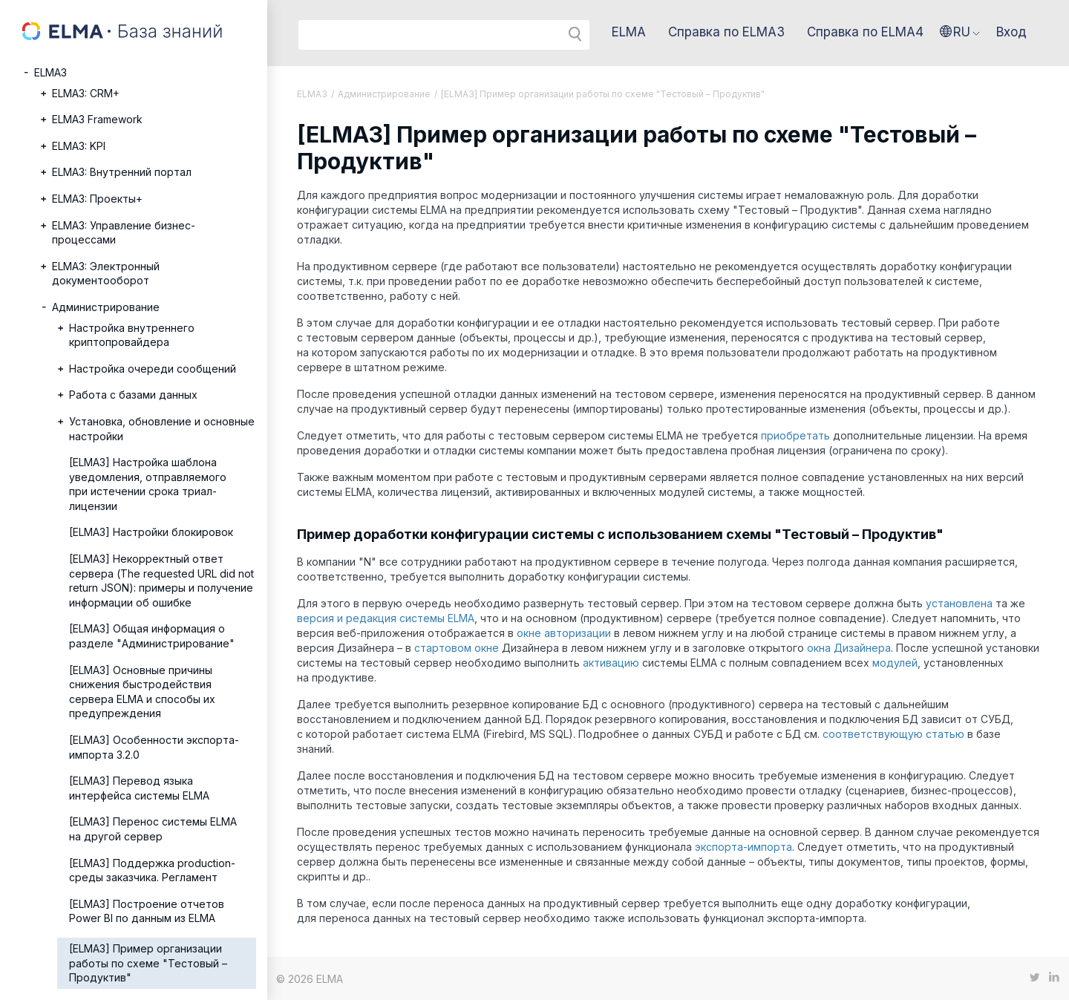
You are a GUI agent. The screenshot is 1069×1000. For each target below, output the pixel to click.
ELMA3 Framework (97, 119)
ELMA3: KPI (78, 146)
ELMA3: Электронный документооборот (106, 273)
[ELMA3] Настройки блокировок (151, 532)
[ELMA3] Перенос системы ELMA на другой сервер (153, 829)
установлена (959, 603)
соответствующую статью (893, 734)
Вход (1011, 31)
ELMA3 (50, 72)
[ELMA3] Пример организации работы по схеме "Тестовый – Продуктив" (148, 963)
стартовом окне (456, 647)
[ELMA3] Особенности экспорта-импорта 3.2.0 (154, 747)
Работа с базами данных (133, 394)
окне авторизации (564, 633)
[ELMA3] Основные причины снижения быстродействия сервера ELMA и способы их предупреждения (142, 692)
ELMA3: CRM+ (86, 93)
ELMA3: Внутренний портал (122, 172)
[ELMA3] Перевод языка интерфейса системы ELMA (139, 788)
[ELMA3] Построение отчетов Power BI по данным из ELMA (146, 911)
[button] (960, 32)
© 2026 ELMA (309, 979)
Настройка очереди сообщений (152, 368)
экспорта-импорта (743, 846)
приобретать (795, 435)
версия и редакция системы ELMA (385, 618)
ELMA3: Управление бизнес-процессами (123, 232)
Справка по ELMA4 (865, 31)
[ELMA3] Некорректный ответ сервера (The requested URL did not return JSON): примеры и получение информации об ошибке (161, 580)
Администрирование (106, 307)
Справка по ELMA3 (726, 31)
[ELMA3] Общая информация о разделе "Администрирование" (152, 636)
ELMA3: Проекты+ (97, 198)
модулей (895, 662)
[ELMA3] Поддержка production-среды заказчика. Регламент (152, 870)
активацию (611, 662)
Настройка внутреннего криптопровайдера (131, 335)
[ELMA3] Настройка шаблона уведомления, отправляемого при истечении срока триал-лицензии (147, 484)
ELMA (629, 31)
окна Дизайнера (849, 647)
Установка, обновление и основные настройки (162, 428)
